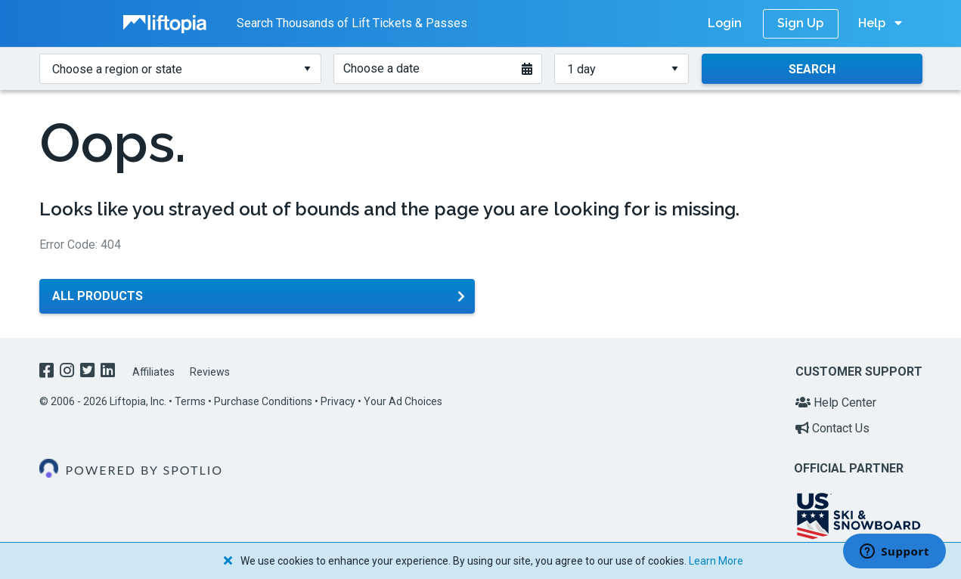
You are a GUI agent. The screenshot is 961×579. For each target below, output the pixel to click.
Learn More (716, 561)
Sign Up (800, 23)
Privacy (338, 401)
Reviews (210, 372)
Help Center (835, 402)
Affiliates (153, 372)
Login (725, 23)
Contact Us (832, 428)
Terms (190, 401)
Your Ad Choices (403, 401)
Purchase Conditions (263, 401)
